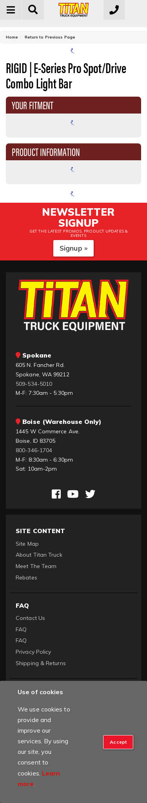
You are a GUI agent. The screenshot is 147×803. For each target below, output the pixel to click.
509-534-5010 (34, 383)
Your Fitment (32, 104)
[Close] (118, 742)
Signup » (73, 248)
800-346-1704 (34, 450)
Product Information (46, 151)
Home (12, 37)
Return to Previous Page (50, 37)
